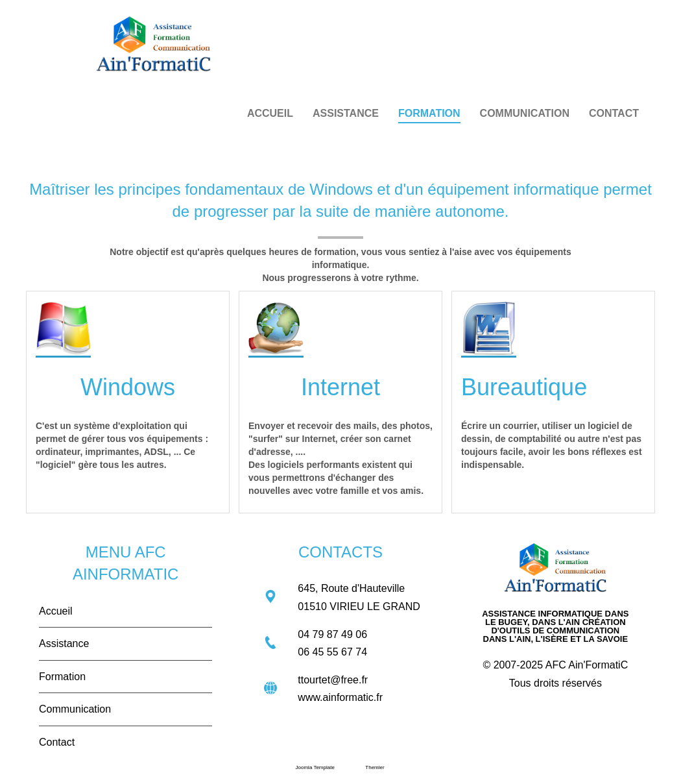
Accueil (56, 611)
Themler (374, 767)
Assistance (64, 643)
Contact (57, 742)
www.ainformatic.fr (340, 697)
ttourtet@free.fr (333, 679)
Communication (75, 709)
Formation (62, 676)
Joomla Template (315, 767)
